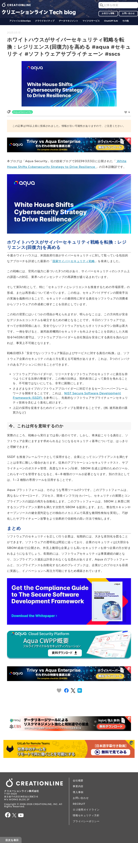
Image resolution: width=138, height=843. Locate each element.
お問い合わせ (128, 13)
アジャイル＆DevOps (20, 21)
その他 (125, 21)
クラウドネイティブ (44, 21)
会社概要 (78, 780)
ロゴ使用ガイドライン (86, 809)
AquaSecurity (22, 112)
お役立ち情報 (108, 13)
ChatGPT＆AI (111, 21)
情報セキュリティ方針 (86, 815)
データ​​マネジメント (68, 21)
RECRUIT (79, 803)
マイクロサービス (91, 21)
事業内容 (78, 786)
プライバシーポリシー (86, 821)
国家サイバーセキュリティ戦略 (73, 261)
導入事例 (78, 792)
